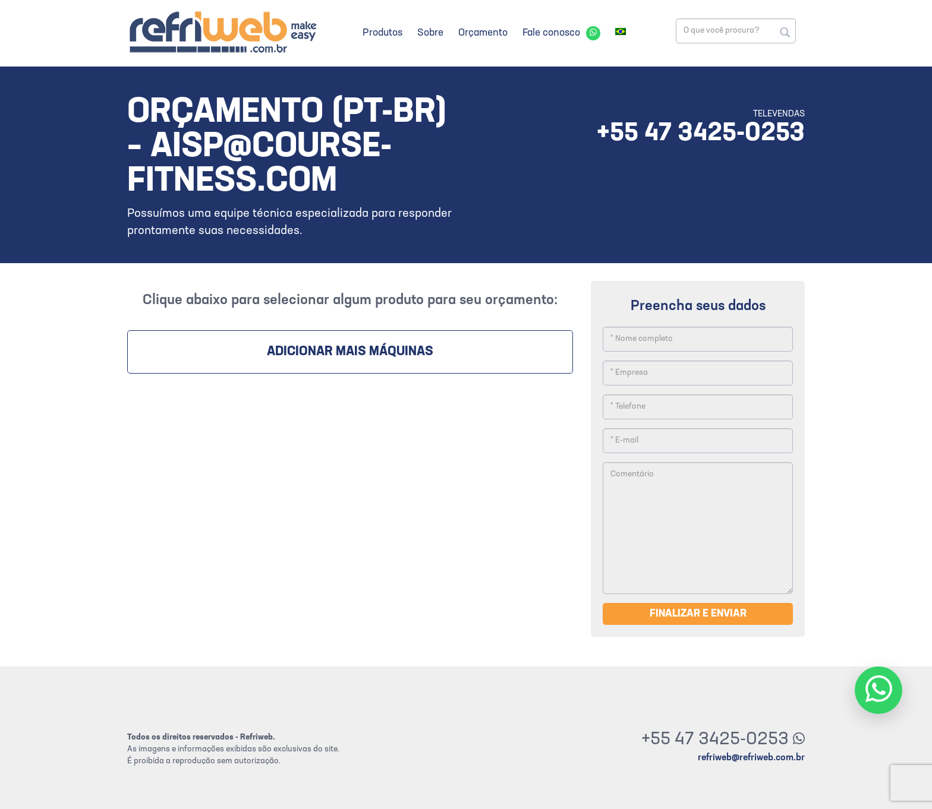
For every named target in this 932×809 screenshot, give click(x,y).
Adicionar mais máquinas (350, 352)
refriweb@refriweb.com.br (751, 758)
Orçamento (483, 33)
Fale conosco (551, 33)
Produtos (382, 33)
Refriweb (222, 32)
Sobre (430, 33)
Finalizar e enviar (698, 614)
